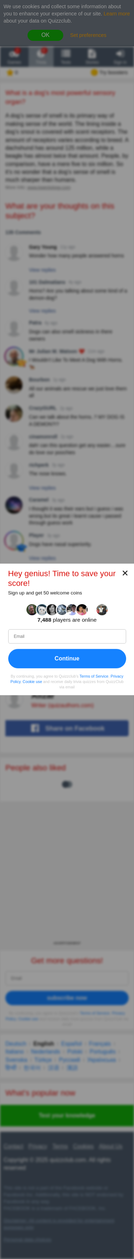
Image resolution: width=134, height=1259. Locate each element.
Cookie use (32, 681)
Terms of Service (94, 676)
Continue (67, 658)
